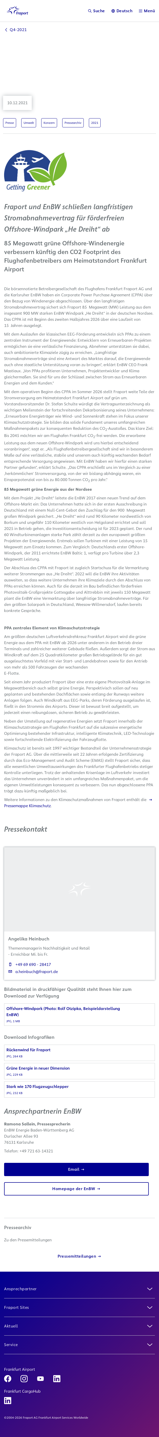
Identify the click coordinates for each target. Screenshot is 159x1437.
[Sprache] (122, 11)
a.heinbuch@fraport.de (33, 971)
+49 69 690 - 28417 (29, 964)
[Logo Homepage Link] (17, 11)
